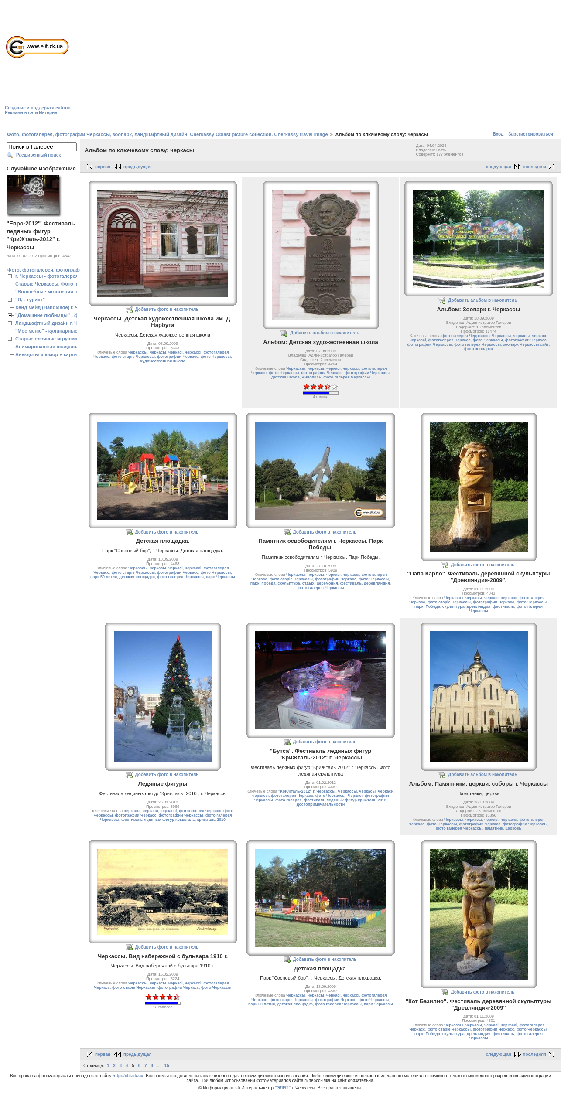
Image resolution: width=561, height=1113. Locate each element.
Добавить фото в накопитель (167, 309)
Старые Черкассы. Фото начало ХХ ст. (60, 283)
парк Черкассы (220, 577)
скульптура (289, 583)
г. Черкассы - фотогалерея (46, 276)
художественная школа (162, 361)
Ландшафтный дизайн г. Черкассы (56, 323)
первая (102, 166)
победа (268, 583)
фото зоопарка (478, 349)
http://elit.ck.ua (128, 1075)
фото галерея (288, 800)
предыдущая (137, 166)
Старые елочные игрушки (46, 338)
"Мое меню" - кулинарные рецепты (57, 331)
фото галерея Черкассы (346, 377)
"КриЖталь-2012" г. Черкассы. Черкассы (317, 791)
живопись (311, 377)
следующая (498, 166)
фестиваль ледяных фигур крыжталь (158, 819)
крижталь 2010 (211, 819)
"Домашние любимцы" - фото (50, 315)
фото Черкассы (216, 356)
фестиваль (351, 583)
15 (166, 1065)
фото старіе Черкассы (133, 356)
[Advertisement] (205, 66)
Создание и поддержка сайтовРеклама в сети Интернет (38, 110)
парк (254, 583)
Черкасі (355, 795)
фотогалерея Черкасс (449, 340)
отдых (308, 583)
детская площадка (137, 577)
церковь (513, 828)
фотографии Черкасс (177, 356)
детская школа (285, 377)
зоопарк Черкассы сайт (526, 344)
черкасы (158, 352)
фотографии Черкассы (367, 373)
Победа (432, 606)
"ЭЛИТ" (283, 1088)
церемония (327, 583)
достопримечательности (321, 804)
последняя (534, 166)
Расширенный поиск (38, 155)
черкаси (150, 811)
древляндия (479, 606)
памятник (494, 828)
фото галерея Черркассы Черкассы (476, 336)
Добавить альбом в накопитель (324, 332)
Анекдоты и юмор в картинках (51, 354)
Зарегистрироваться (530, 134)
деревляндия (377, 583)
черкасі (175, 352)
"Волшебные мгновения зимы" (52, 291)
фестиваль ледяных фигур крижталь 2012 (345, 800)
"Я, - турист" (30, 299)
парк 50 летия (103, 577)
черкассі (193, 352)
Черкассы (137, 352)
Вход (498, 134)
